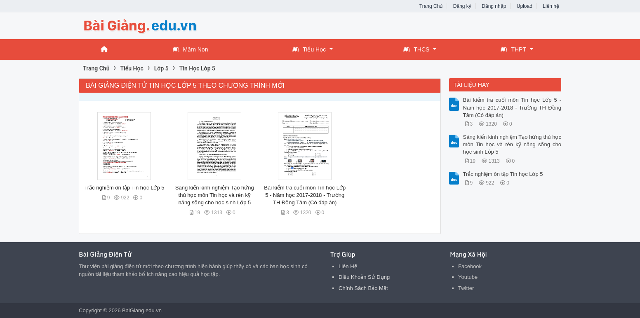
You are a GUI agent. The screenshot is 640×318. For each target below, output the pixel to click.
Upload (524, 6)
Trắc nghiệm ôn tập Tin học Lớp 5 (124, 188)
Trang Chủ (431, 6)
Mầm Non (190, 49)
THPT (513, 49)
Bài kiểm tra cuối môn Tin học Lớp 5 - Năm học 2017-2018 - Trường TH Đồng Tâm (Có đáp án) (305, 195)
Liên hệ (551, 6)
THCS (416, 49)
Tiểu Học (309, 49)
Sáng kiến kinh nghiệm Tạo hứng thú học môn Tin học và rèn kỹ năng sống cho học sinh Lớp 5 (214, 195)
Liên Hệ (348, 266)
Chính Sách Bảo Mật (363, 288)
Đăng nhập (494, 6)
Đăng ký (462, 6)
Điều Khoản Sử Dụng (364, 277)
